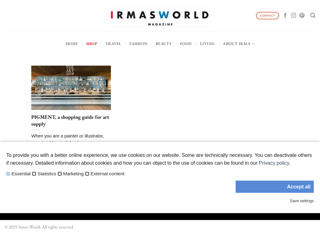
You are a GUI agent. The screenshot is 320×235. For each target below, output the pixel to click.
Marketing (73, 174)
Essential (21, 174)
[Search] (312, 15)
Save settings (302, 200)
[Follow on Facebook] (285, 15)
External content (107, 174)
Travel (113, 43)
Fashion (138, 43)
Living (207, 43)
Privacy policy (274, 163)
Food (186, 43)
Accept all (299, 186)
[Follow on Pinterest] (301, 15)
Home (72, 43)
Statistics (47, 174)
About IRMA (238, 44)
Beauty (164, 43)
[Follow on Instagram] (293, 15)
